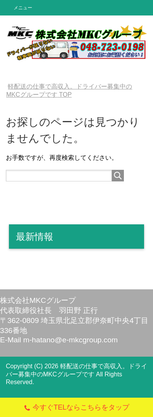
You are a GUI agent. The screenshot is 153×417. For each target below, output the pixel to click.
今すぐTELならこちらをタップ (76, 408)
